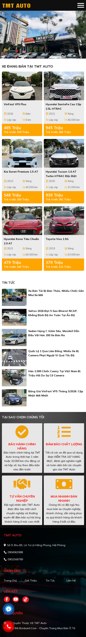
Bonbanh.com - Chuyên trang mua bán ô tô (47, 628)
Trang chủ (10, 580)
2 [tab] (45, 53)
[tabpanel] (43, 35)
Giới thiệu (31, 580)
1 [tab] (41, 53)
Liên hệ (71, 580)
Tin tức (50, 580)
